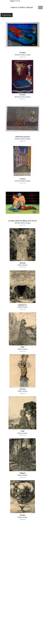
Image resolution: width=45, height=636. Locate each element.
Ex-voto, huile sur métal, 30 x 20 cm (23, 221)
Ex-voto (22, 53)
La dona (22, 179)
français (17, 1)
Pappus (22, 473)
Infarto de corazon (22, 137)
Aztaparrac (22, 305)
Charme (22, 389)
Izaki (22, 431)
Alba (22, 347)
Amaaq (22, 263)
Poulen (22, 515)
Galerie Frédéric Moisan (22, 7)
